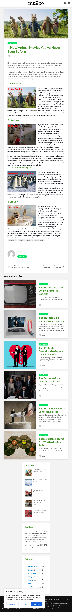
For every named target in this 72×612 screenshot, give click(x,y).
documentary (12, 240)
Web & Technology (34, 587)
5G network (36, 537)
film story (21, 240)
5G (41, 541)
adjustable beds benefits (37, 539)
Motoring (30, 580)
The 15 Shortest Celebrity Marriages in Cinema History (51, 351)
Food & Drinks (32, 573)
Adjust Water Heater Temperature (32, 531)
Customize (12, 604)
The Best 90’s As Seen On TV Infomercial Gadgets (51, 290)
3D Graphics (37, 541)
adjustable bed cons (29, 537)
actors (43, 544)
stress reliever (39, 240)
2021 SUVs (31, 541)
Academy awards (40, 533)
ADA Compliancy (39, 535)
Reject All (24, 604)
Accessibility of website (30, 535)
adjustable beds (28, 549)
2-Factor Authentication (34, 545)
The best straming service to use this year (51, 319)
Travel (30, 583)
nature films (29, 240)
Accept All (37, 604)
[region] (24, 598)
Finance (30, 570)
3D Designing (44, 531)
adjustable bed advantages (31, 547)
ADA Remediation (29, 533)
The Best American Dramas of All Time (49, 380)
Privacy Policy (65, 599)
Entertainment (12, 43)
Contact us (46, 601)
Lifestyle (30, 577)
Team (10, 56)
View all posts (22, 256)
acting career (40, 547)
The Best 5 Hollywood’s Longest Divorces (52, 410)
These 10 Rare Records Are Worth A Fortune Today (51, 442)
